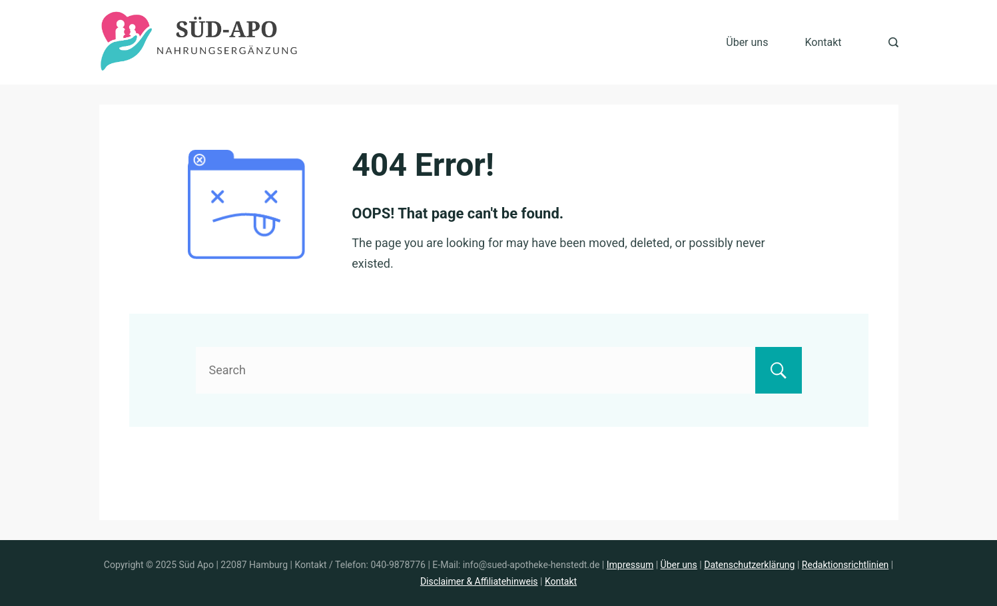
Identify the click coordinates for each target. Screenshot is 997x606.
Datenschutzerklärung (749, 564)
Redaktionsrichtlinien (845, 564)
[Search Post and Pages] (893, 42)
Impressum (630, 564)
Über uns (747, 42)
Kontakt (823, 42)
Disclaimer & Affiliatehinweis (479, 581)
